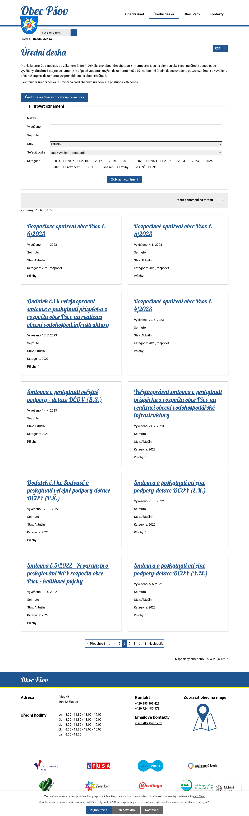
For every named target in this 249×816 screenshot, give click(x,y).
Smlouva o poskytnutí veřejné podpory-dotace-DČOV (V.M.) (171, 569)
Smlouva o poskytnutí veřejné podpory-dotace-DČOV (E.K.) (170, 486)
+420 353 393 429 (147, 703)
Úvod (115, 14)
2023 (181, 161)
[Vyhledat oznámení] (124, 179)
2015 (70, 161)
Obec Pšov (192, 14)
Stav (30, 144)
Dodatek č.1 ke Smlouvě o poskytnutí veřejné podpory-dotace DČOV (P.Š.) (68, 490)
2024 (195, 161)
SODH (90, 167)
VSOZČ (140, 167)
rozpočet (73, 167)
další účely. (199, 796)
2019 (126, 161)
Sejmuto (33, 135)
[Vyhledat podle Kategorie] (51, 161)
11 (144, 643)
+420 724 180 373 (147, 708)
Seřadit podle (36, 152)
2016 (84, 161)
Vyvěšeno (34, 126)
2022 (167, 161)
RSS (220, 48)
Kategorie (33, 161)
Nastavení (153, 810)
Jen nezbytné (126, 810)
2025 (209, 161)
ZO (154, 167)
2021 (153, 161)
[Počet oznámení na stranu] (220, 200)
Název (31, 118)
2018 (112, 161)
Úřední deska (164, 14)
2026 (56, 167)
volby (124, 167)
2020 (139, 161)
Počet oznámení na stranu (194, 200)
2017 (98, 161)
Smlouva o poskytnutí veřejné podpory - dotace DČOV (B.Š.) (64, 395)
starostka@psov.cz (148, 723)
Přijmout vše (97, 810)
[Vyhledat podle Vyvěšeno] (136, 127)
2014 (56, 161)
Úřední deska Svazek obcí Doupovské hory (55, 97)
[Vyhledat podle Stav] (136, 144)
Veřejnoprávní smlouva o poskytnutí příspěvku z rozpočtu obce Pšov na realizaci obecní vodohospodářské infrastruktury (178, 403)
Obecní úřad (134, 14)
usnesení (108, 167)
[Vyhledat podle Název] (136, 118)
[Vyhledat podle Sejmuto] (136, 135)
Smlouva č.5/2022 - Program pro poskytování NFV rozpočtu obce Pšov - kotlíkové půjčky (68, 573)
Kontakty (217, 14)
